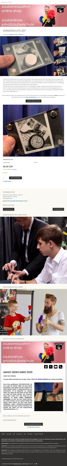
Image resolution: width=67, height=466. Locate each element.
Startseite (11, 34)
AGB (14, 434)
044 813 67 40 (8, 209)
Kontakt (3, 434)
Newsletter (30, 434)
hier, (9, 416)
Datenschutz (19, 434)
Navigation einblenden (6, 2)
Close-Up (20, 34)
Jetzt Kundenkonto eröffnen (33, 424)
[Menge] (5, 177)
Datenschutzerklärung (31, 97)
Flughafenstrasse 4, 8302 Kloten (19, 464)
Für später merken (7, 181)
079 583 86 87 (58, 209)
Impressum (9, 434)
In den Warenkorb (15, 178)
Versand (14, 169)
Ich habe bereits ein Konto (33, 427)
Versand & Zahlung (38, 434)
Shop (16, 34)
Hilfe (25, 434)
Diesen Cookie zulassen (33, 101)
